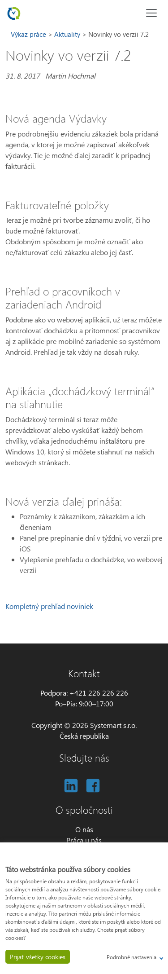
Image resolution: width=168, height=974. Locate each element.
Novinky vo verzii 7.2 (118, 34)
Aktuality (68, 34)
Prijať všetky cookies (37, 956)
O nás (84, 829)
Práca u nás (84, 840)
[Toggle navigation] (151, 13)
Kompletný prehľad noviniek (49, 606)
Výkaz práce (29, 34)
